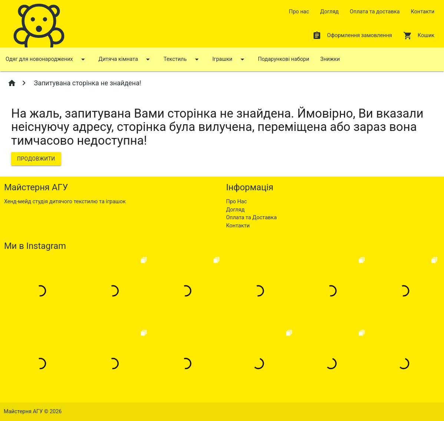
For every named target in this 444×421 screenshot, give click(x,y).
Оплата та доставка (375, 12)
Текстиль (182, 59)
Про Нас (236, 201)
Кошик (418, 35)
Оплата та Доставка (251, 217)
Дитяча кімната (126, 59)
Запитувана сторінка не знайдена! (86, 83)
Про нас (299, 12)
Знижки (330, 59)
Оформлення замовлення (352, 35)
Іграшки (229, 59)
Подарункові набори (283, 59)
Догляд (329, 12)
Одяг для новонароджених (46, 59)
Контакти (422, 12)
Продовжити (36, 159)
